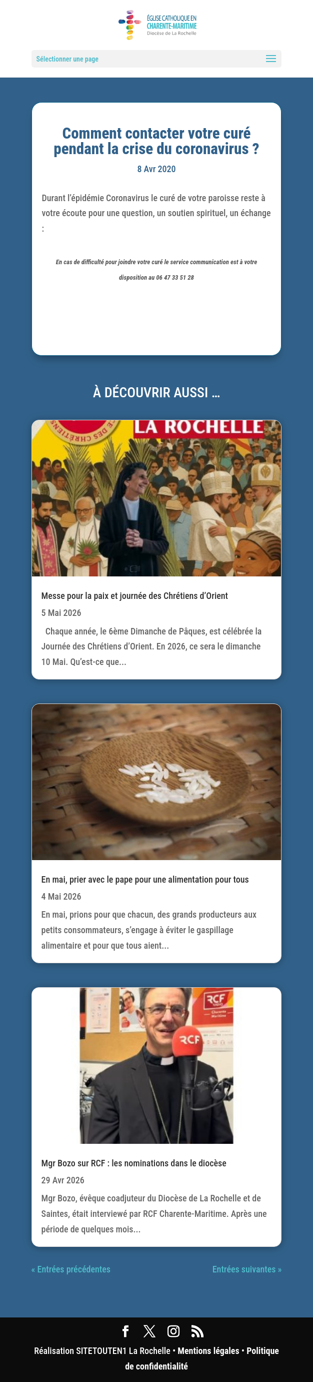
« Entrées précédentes (71, 1269)
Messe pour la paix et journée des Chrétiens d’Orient (135, 595)
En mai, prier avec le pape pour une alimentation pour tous (145, 879)
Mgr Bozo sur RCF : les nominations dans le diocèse (134, 1163)
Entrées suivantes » (247, 1269)
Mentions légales (208, 1350)
